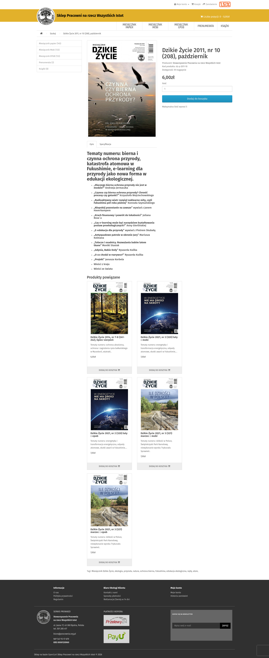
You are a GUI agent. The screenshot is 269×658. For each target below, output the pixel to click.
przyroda (128, 571)
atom (195, 571)
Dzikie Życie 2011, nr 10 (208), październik (82, 33)
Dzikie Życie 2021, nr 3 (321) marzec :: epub (106, 531)
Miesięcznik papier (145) (50, 43)
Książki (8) (43, 69)
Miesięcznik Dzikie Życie (103, 571)
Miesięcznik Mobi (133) (49, 50)
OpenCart (52, 654)
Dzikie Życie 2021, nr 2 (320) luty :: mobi (159, 339)
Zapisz (225, 625)
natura (136, 571)
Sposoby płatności (112, 596)
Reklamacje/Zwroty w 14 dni (117, 599)
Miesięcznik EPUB (181, 26)
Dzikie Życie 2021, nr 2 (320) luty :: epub (109, 435)
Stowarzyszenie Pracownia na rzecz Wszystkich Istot (196, 63)
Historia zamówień (179, 596)
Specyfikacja (105, 144)
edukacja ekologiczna (176, 571)
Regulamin (58, 599)
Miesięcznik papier (129, 26)
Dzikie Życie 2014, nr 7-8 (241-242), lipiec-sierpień (108, 339)
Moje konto (176, 592)
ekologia (119, 571)
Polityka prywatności (63, 596)
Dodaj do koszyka (197, 98)
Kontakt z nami (111, 592)
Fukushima (160, 571)
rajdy (189, 571)
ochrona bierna (147, 571)
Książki (225, 26)
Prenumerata (206, 26)
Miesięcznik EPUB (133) (49, 56)
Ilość (164, 83)
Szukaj (53, 33)
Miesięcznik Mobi (155, 26)
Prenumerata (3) (46, 62)
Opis (92, 144)
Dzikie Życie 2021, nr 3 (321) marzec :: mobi (156, 435)
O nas (56, 592)
